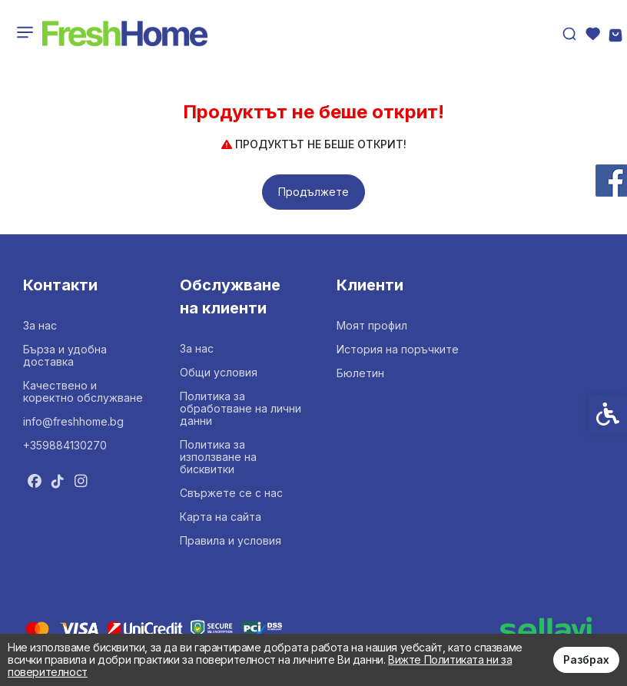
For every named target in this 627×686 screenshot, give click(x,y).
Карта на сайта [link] (220, 516)
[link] (124, 34)
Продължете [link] (313, 191)
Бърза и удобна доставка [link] (65, 355)
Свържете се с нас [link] (231, 492)
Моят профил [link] (372, 325)
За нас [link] (40, 325)
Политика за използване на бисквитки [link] (218, 457)
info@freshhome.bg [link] (73, 421)
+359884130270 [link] (65, 445)
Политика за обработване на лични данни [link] (240, 408)
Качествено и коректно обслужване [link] (83, 391)
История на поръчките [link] (398, 349)
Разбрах (586, 659)
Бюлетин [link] (360, 372)
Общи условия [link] (218, 372)
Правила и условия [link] (230, 540)
